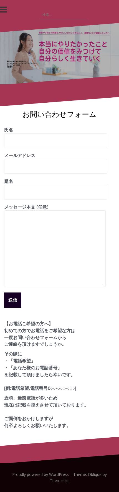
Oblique (95, 474)
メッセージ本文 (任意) (55, 210)
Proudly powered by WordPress (40, 474)
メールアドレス (55, 160)
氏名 (55, 135)
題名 (55, 186)
